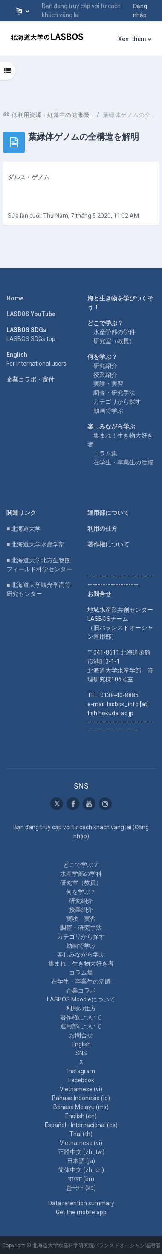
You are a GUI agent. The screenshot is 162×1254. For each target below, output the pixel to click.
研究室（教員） (114, 341)
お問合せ (81, 1035)
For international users (36, 363)
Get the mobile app (81, 1212)
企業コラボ (81, 990)
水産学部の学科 (114, 332)
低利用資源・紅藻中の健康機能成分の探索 (52, 115)
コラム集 (105, 453)
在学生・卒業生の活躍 (123, 462)
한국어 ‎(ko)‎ (81, 1187)
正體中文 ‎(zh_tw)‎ (81, 1151)
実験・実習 (108, 383)
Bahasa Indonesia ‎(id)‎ (81, 1098)
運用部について (108, 512)
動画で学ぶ (108, 410)
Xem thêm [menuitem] (132, 38)
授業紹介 (105, 374)
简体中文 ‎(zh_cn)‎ (81, 1169)
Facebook (81, 1080)
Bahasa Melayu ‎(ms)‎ (81, 1107)
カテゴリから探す (117, 401)
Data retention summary (81, 1203)
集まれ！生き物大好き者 (81, 963)
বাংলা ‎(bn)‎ (81, 1178)
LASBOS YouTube (30, 314)
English (81, 1044)
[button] (22, 11)
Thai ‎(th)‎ (81, 1134)
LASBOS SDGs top (30, 338)
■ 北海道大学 (23, 528)
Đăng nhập (140, 10)
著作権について (108, 544)
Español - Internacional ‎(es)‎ (81, 1125)
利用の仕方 (102, 528)
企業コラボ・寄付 (30, 379)
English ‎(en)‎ (81, 1116)
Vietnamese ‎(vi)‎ (81, 1089)
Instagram (81, 1071)
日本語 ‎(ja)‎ (81, 1160)
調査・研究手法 (114, 392)
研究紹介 (105, 365)
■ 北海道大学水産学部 (35, 544)
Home (14, 298)
